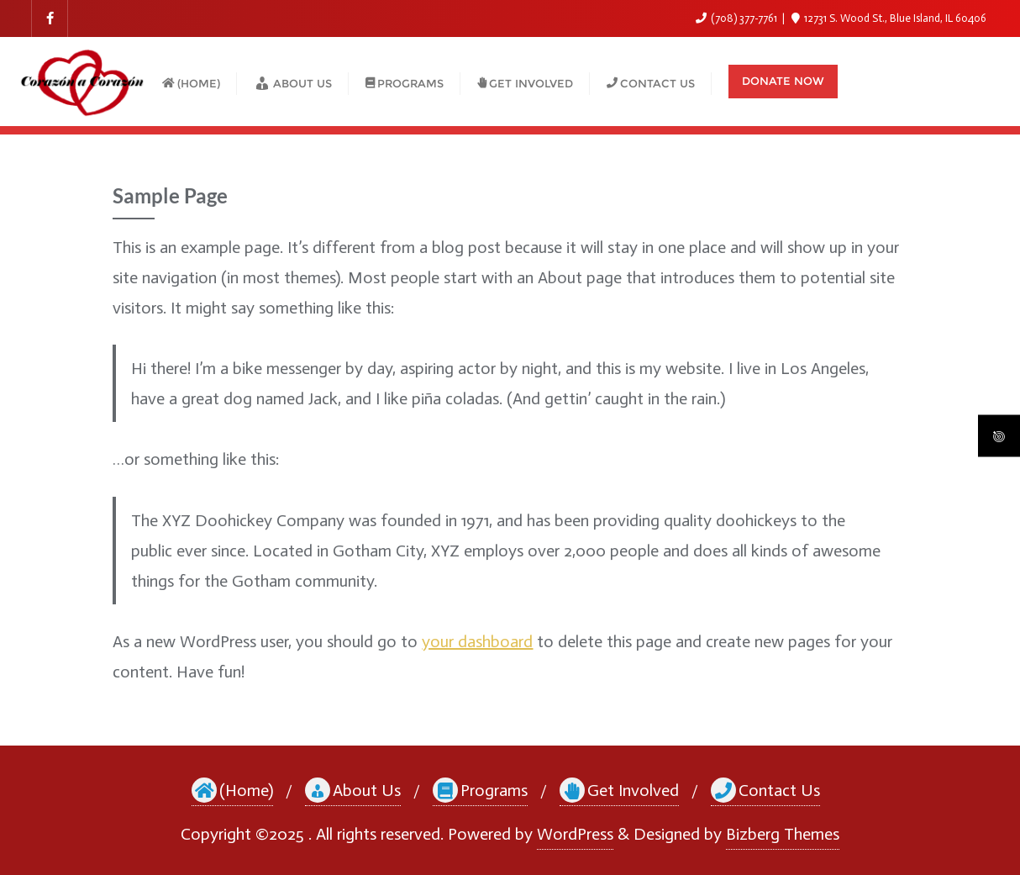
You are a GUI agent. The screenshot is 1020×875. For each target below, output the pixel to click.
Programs (480, 790)
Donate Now (783, 80)
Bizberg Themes (782, 834)
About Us (353, 790)
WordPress (575, 834)
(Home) (232, 790)
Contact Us (765, 790)
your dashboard (477, 641)
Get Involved (619, 790)
